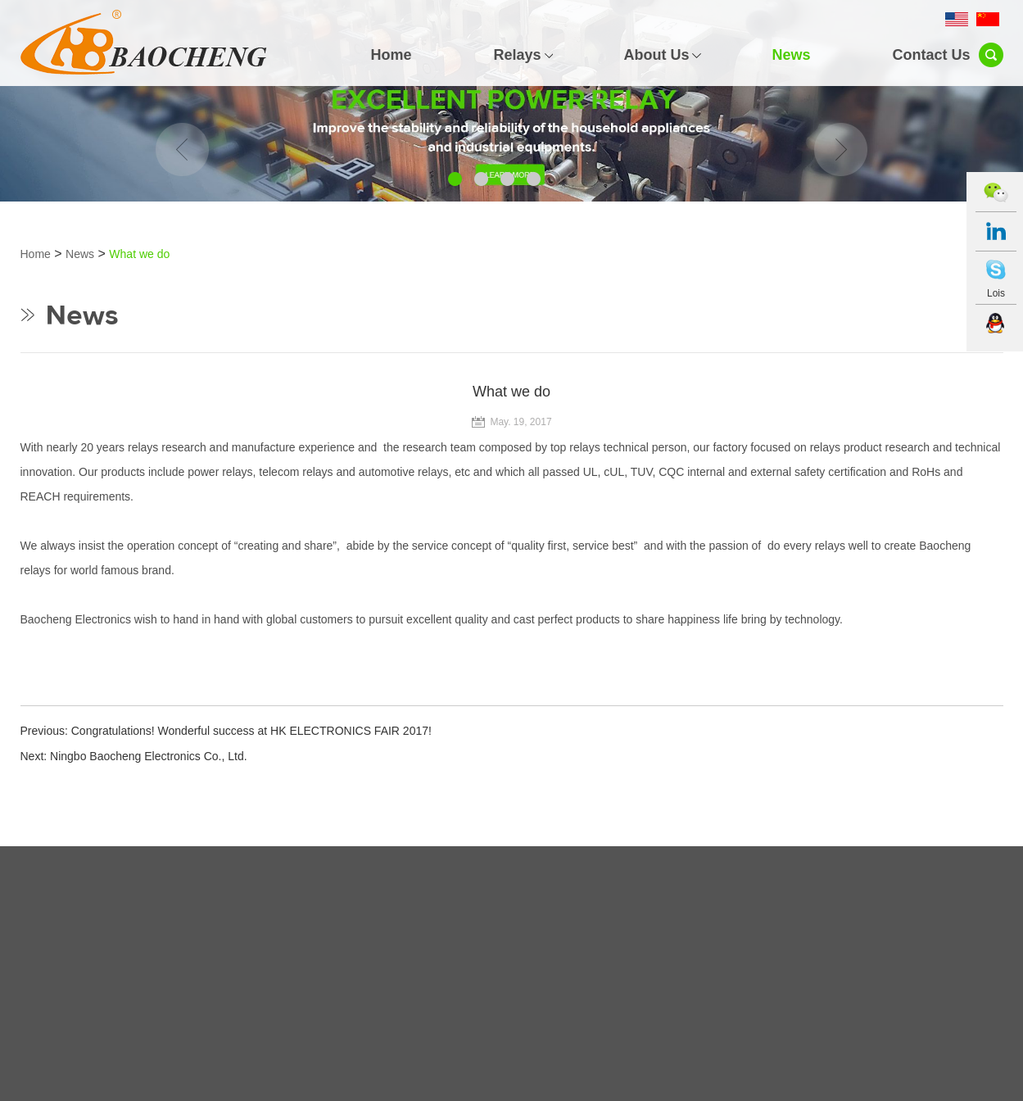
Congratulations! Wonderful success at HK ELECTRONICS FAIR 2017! (251, 730)
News (791, 55)
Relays (517, 55)
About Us (656, 55)
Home (390, 55)
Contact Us (931, 55)
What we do (139, 254)
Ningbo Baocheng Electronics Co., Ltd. (148, 756)
